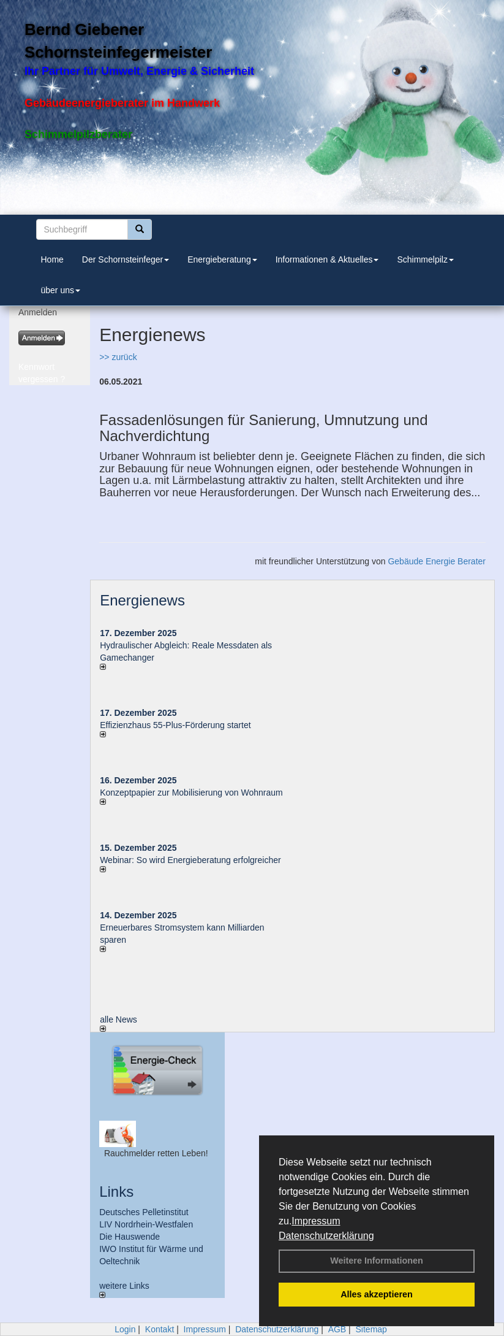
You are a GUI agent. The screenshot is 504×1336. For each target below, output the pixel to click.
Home (52, 259)
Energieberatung (222, 259)
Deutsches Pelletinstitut (144, 1212)
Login (125, 1329)
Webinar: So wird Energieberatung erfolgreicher (190, 860)
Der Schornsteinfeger (125, 259)
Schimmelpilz (425, 259)
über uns (60, 290)
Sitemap (371, 1329)
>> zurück (118, 357)
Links (116, 1191)
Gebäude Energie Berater (437, 561)
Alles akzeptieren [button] (376, 1294)
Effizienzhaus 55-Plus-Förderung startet (175, 725)
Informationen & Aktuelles (327, 259)
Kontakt (159, 1329)
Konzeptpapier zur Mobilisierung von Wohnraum (191, 792)
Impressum (315, 1221)
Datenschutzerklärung (326, 1235)
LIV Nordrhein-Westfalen (146, 1224)
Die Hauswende (129, 1237)
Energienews (142, 600)
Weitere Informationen (376, 1260)
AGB (337, 1329)
